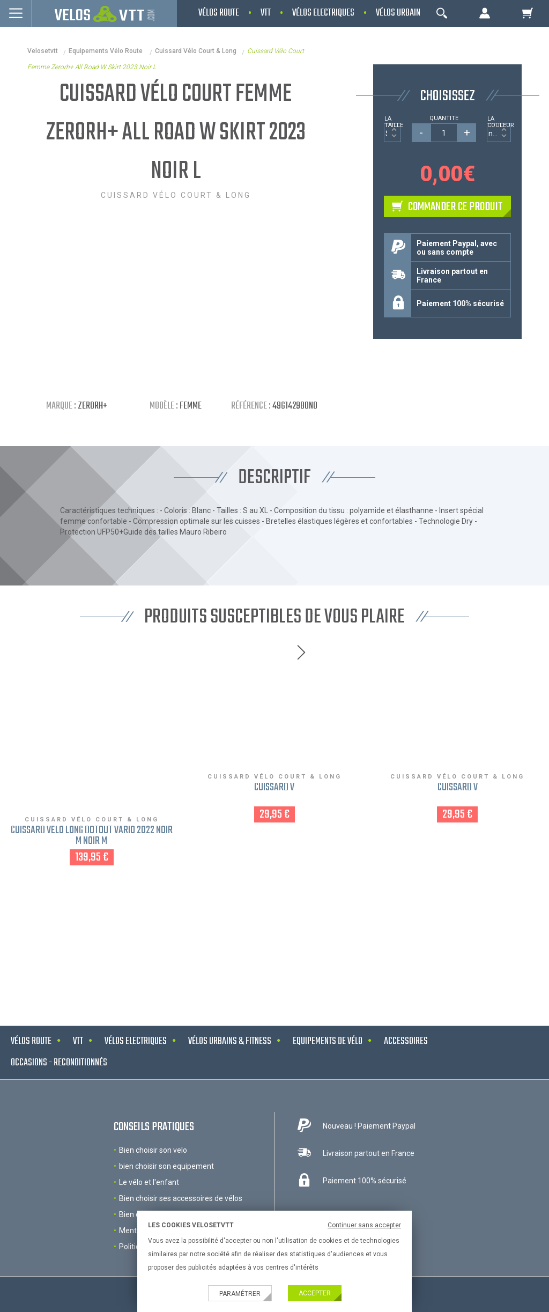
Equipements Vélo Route (106, 51)
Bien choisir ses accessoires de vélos (180, 1198)
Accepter (315, 1293)
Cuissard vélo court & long (195, 51)
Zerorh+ (92, 406)
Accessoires (406, 1041)
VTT (78, 1041)
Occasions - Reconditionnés (59, 1063)
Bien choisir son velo (153, 1150)
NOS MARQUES (274, 935)
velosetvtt (42, 51)
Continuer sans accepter (364, 1225)
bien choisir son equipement (166, 1166)
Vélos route (31, 1041)
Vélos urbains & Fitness (229, 1041)
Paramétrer (240, 1294)
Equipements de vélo (327, 1041)
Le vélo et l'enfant (149, 1182)
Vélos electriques (136, 1041)
